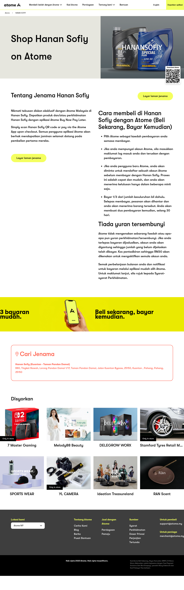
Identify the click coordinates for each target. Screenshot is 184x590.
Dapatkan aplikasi (175, 5)
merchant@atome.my (172, 536)
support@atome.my (171, 523)
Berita (77, 534)
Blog (76, 529)
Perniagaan (88, 5)
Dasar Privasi (136, 534)
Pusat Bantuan (82, 538)
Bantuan (124, 5)
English (156, 5)
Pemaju (106, 534)
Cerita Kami (80, 525)
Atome (7, 13)
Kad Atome (72, 5)
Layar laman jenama (28, 158)
